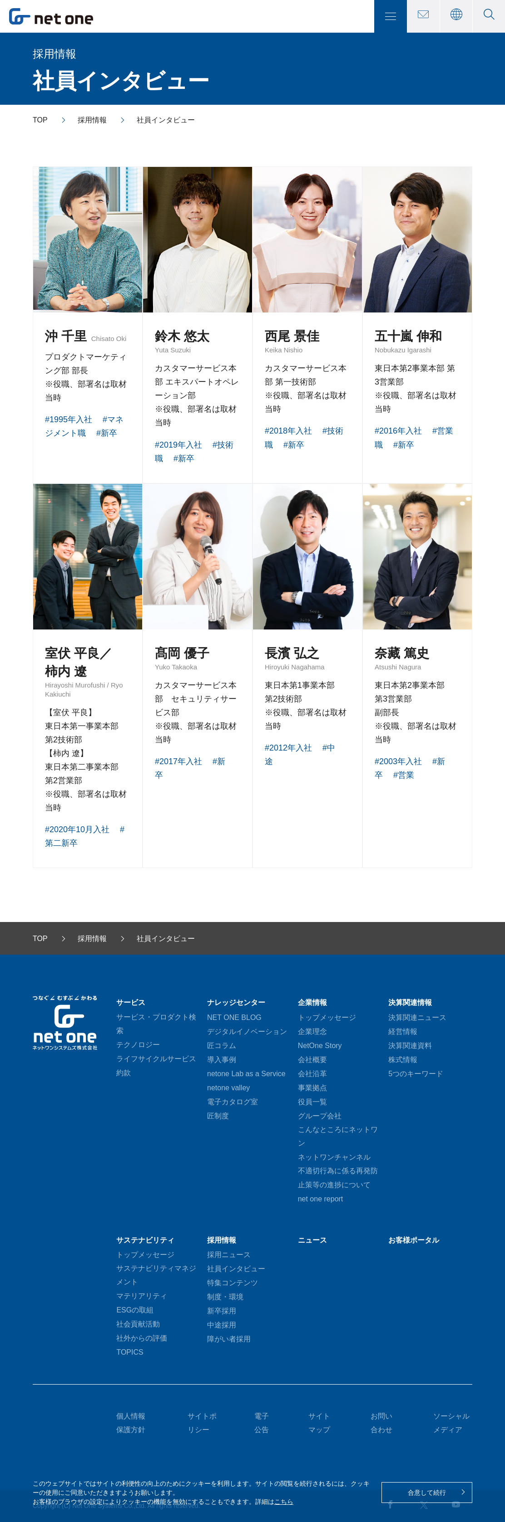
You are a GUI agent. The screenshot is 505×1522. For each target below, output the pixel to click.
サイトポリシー (202, 1423)
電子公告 (261, 1423)
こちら (283, 1501)
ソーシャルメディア (451, 1423)
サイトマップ (319, 1423)
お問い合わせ (381, 1423)
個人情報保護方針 (130, 1423)
